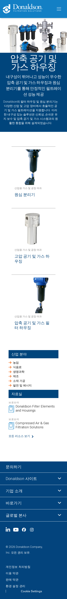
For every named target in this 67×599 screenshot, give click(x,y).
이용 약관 (12, 573)
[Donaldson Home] (28, 9)
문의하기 (13, 467)
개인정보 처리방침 (18, 567)
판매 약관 (12, 579)
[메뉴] (58, 9)
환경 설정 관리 (15, 586)
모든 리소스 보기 (19, 436)
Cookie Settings (31, 591)
